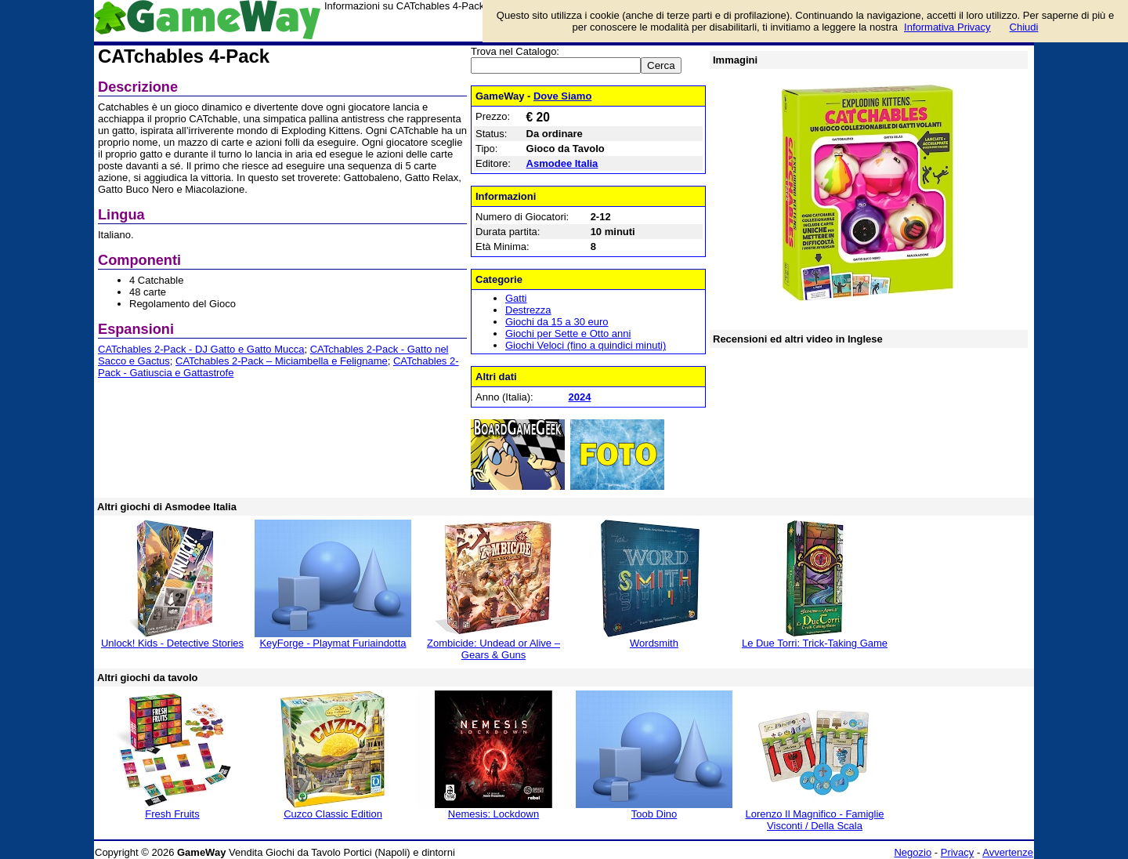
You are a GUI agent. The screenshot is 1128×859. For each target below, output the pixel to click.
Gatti (515, 298)
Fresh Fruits (172, 814)
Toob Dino (654, 814)
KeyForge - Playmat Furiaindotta (332, 643)
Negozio (912, 852)
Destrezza (528, 310)
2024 (579, 397)
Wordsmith (654, 643)
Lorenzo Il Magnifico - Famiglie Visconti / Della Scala (814, 820)
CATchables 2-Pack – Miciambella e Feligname (281, 361)
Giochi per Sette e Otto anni (568, 333)
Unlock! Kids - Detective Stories (172, 643)
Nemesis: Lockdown (493, 814)
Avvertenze (1007, 852)
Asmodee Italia (562, 163)
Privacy (957, 852)
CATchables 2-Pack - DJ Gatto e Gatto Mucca (201, 349)
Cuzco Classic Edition (333, 814)
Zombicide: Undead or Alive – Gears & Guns (493, 649)
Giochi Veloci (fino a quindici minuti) (585, 345)
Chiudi (1024, 27)
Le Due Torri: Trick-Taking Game (815, 643)
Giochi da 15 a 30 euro (557, 322)
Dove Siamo (562, 96)
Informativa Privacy (947, 27)
